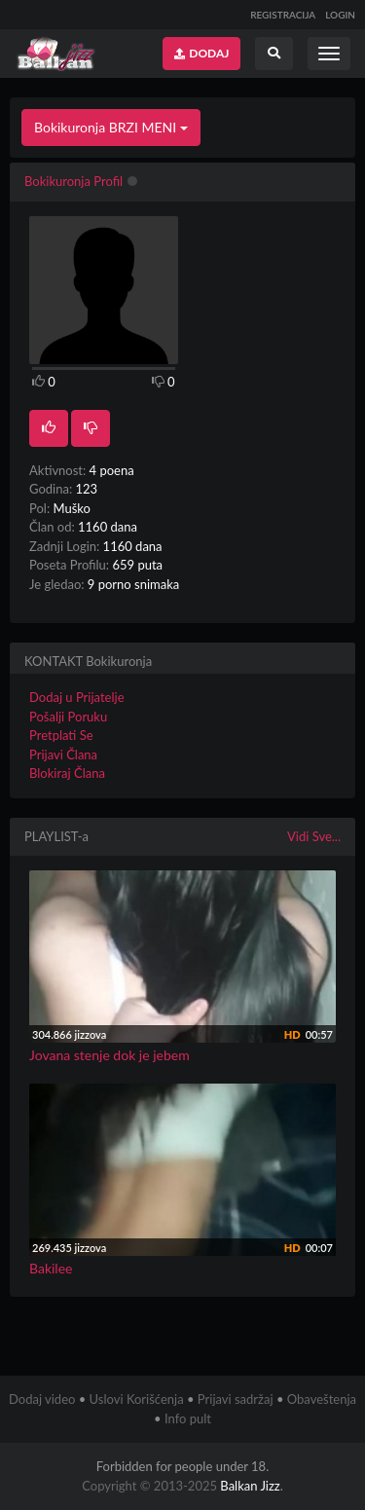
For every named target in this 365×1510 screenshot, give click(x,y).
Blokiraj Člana (67, 773)
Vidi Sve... (314, 836)
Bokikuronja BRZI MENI (111, 127)
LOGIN (340, 14)
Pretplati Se (61, 735)
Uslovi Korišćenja (137, 1399)
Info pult (187, 1418)
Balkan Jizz (249, 1485)
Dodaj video (42, 1399)
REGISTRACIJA (282, 14)
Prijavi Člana (63, 754)
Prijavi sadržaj (236, 1399)
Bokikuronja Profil (73, 181)
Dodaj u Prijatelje (77, 697)
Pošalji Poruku (68, 716)
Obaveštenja (321, 1399)
